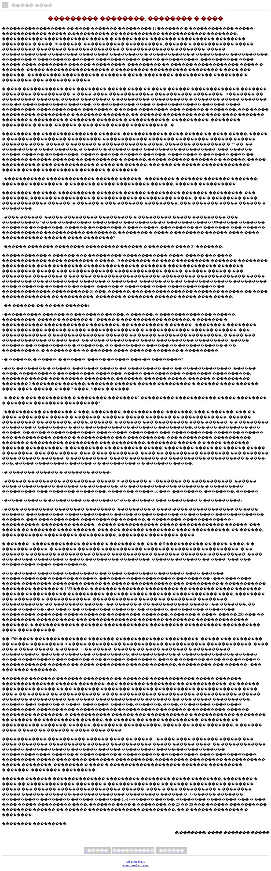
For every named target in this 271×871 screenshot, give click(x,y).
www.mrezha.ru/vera (135, 865)
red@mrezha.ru (135, 861)
